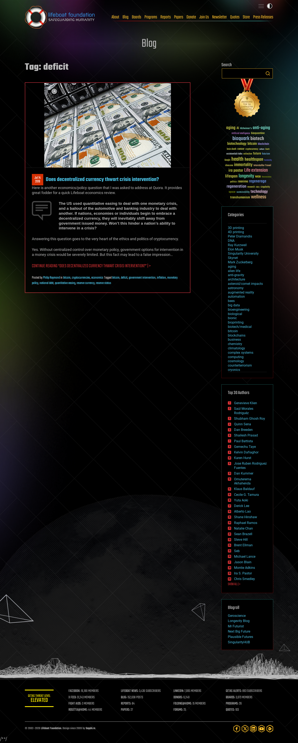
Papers (178, 17)
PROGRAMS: (232, 703)
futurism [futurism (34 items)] (266, 154)
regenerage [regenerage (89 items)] (257, 181)
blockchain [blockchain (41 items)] (263, 144)
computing (236, 357)
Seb (237, 551)
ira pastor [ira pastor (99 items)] (235, 170)
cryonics (234, 370)
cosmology (236, 361)
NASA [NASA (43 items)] (258, 177)
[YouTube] (261, 728)
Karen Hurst (242, 458)
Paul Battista (243, 441)
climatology (236, 348)
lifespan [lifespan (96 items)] (231, 176)
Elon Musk (235, 249)
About (115, 17)
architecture (236, 279)
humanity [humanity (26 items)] (268, 160)
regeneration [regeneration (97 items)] (236, 186)
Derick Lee (241, 506)
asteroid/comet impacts (245, 284)
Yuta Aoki (241, 500)
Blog (126, 17)
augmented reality (241, 292)
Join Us (204, 17)
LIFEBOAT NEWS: (130, 691)
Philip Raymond (51, 277)
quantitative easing (65, 283)
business (234, 340)
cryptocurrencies (81, 277)
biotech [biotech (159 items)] (257, 138)
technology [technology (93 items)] (259, 191)
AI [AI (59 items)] (238, 128)
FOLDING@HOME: (183, 703)
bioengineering (238, 310)
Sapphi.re (90, 728)
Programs (150, 17)
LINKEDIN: (179, 691)
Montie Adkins (244, 568)
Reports (165, 17)
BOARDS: (230, 697)
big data (234, 305)
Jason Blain (242, 562)
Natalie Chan (243, 528)
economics (97, 277)
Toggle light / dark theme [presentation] (269, 6)
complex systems (240, 353)
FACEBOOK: (75, 691)
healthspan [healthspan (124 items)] (254, 159)
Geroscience (237, 616)
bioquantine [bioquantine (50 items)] (258, 133)
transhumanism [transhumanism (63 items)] (240, 197)
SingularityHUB (239, 642)
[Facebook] (236, 728)
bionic (232, 318)
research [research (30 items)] (251, 187)
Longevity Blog (239, 621)
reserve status (103, 283)
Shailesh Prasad (246, 435)
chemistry (235, 344)
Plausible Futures (240, 637)
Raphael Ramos (245, 523)
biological (235, 314)
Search (268, 73)
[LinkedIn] (253, 728)
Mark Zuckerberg (240, 262)
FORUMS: (178, 710)
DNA (231, 241)
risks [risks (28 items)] (258, 187)
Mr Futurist (236, 626)
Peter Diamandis (240, 236)
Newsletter (219, 17)
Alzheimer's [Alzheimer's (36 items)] (246, 128)
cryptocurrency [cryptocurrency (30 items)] (251, 149)
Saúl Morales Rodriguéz (243, 411)
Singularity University (243, 253)
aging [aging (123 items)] (231, 128)
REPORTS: (126, 703)
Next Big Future (239, 631)
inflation (161, 277)
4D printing (236, 232)
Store (246, 17)
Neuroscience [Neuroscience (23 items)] (266, 177)
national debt (47, 283)
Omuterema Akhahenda (242, 481)
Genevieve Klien (245, 403)
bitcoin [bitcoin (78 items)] (252, 144)
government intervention (142, 277)
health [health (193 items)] (237, 159)
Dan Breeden (243, 430)
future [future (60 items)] (257, 154)
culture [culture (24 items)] (261, 149)
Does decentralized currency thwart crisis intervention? (102, 179)
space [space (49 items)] (232, 192)
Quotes (234, 17)
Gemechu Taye (245, 447)
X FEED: (73, 697)
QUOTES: (230, 710)
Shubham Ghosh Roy (249, 419)
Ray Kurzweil (237, 245)
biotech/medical (240, 327)
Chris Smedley (244, 579)
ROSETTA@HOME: (78, 710)
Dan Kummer (243, 473)
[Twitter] (245, 728)
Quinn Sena (242, 424)
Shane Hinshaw (245, 517)
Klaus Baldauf (244, 489)
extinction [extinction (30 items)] (247, 154)
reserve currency (86, 283)
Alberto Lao (242, 511)
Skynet (233, 258)
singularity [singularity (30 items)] (265, 187)
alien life (234, 271)
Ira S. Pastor (243, 573)
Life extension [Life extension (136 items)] (256, 170)
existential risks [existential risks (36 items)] (234, 154)
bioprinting (236, 322)
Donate (191, 17)
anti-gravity (236, 275)
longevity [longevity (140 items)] (246, 176)
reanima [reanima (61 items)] (243, 181)
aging (232, 266)
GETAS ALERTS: (234, 691)
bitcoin (67, 277)
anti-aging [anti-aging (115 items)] (261, 128)
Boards (136, 17)
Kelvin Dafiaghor (246, 452)
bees (231, 301)
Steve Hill (241, 540)
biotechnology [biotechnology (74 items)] (236, 144)
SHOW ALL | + (234, 584)
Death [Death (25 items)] (267, 149)
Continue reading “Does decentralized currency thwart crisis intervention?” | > (91, 266)
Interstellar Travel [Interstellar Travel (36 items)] (262, 165)
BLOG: (124, 697)
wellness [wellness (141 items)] (258, 197)
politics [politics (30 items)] (233, 182)
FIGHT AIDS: (75, 703)
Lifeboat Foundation (51, 728)
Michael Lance (244, 556)
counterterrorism (240, 365)
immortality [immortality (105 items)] (243, 164)
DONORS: (178, 697)
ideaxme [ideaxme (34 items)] (229, 165)
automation (236, 296)
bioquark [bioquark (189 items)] (240, 139)
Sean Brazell (243, 534)
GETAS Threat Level (39, 699)
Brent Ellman (243, 545)
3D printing (236, 228)
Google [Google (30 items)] (227, 160)
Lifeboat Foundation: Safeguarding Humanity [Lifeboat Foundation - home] (60, 17)
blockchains (236, 335)
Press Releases (263, 17)
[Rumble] (270, 728)
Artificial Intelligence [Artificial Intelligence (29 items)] (241, 133)
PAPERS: (125, 710)
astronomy (236, 288)
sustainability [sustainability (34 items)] (243, 192)
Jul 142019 (38, 179)
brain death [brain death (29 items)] (231, 149)
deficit (124, 277)
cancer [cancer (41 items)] (240, 149)
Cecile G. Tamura (246, 495)
